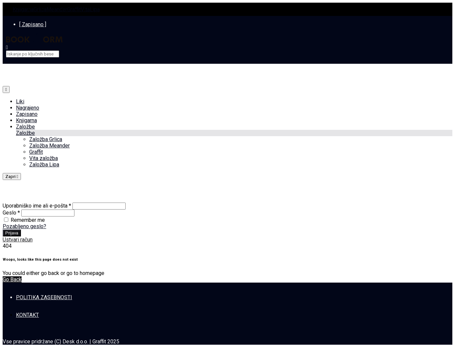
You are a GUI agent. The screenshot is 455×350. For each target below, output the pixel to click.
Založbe (25, 127)
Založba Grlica (45, 139)
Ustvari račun (18, 239)
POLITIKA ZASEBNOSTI (44, 297)
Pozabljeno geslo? (24, 226)
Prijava (11, 232)
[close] (7, 60)
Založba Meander (49, 145)
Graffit (74, 9)
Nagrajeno (27, 108)
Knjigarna (23, 9)
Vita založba (43, 158)
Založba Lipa (44, 164)
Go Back (12, 279)
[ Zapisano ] (32, 24)
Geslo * (11, 213)
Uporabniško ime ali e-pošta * (37, 206)
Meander (57, 9)
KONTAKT (27, 315)
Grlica (40, 9)
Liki (20, 101)
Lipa (95, 9)
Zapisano (27, 114)
